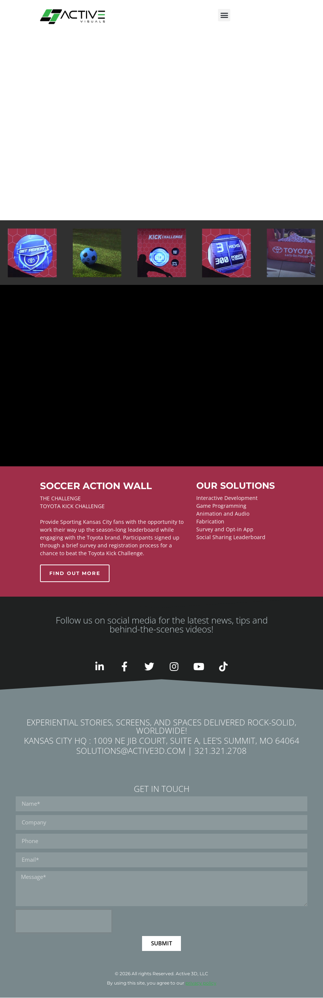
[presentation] (63, 921)
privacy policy (200, 983)
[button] (224, 15)
